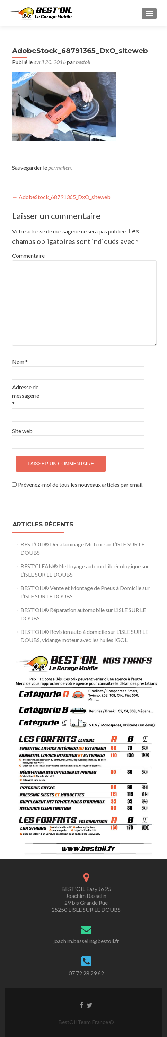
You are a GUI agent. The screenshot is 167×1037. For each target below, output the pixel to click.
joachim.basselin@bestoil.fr (86, 940)
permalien (59, 167)
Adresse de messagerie (25, 395)
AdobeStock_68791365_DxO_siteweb (61, 197)
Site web (22, 430)
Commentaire (27, 255)
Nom (20, 361)
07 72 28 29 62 (86, 973)
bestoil (83, 62)
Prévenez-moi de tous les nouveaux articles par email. (80, 484)
